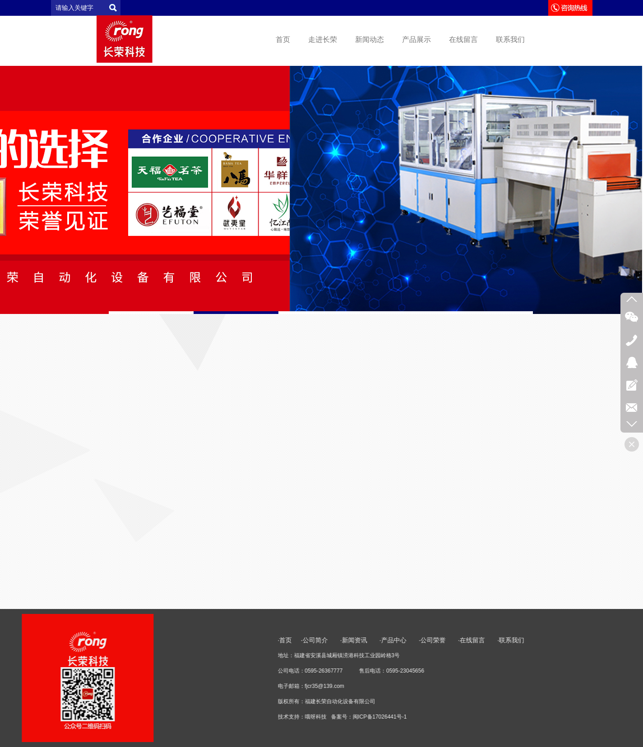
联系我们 (510, 39)
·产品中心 (532, 640)
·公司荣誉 (570, 640)
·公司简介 (453, 640)
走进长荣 (322, 39)
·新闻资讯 (498, 640)
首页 (283, 39)
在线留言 (463, 39)
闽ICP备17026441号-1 (518, 717)
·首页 (423, 640)
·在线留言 (610, 640)
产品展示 (416, 39)
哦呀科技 (454, 717)
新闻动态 (369, 39)
